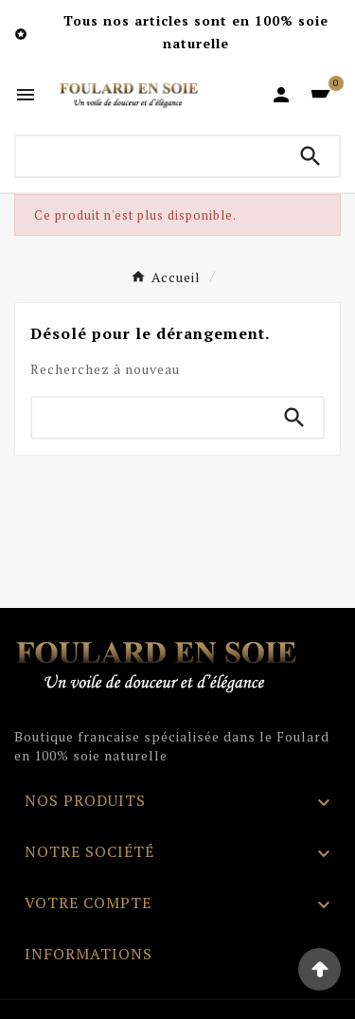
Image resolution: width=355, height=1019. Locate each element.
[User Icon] (281, 94)
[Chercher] (149, 156)
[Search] (310, 156)
